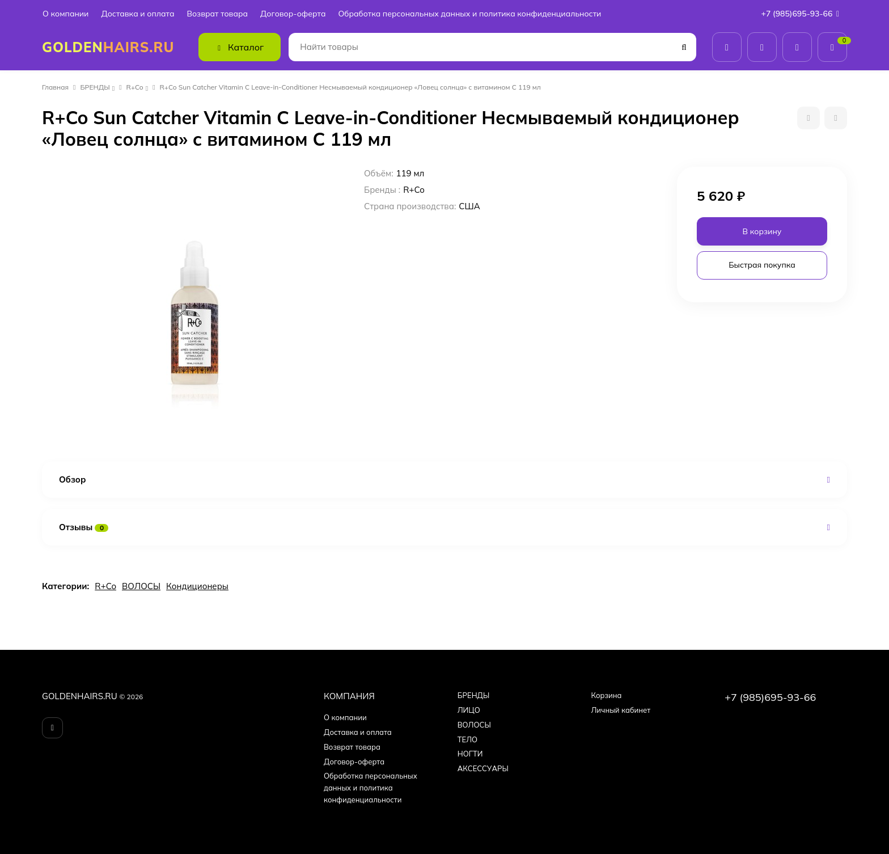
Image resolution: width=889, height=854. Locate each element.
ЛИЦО (469, 710)
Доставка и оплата (137, 14)
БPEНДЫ (95, 87)
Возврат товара (217, 14)
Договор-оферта (292, 14)
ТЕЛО (467, 739)
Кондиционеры (197, 586)
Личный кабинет (620, 710)
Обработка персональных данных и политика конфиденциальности (469, 14)
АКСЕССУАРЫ (483, 768)
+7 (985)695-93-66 (802, 14)
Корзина (606, 695)
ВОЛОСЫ (141, 586)
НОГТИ (470, 753)
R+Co (134, 87)
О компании (65, 14)
